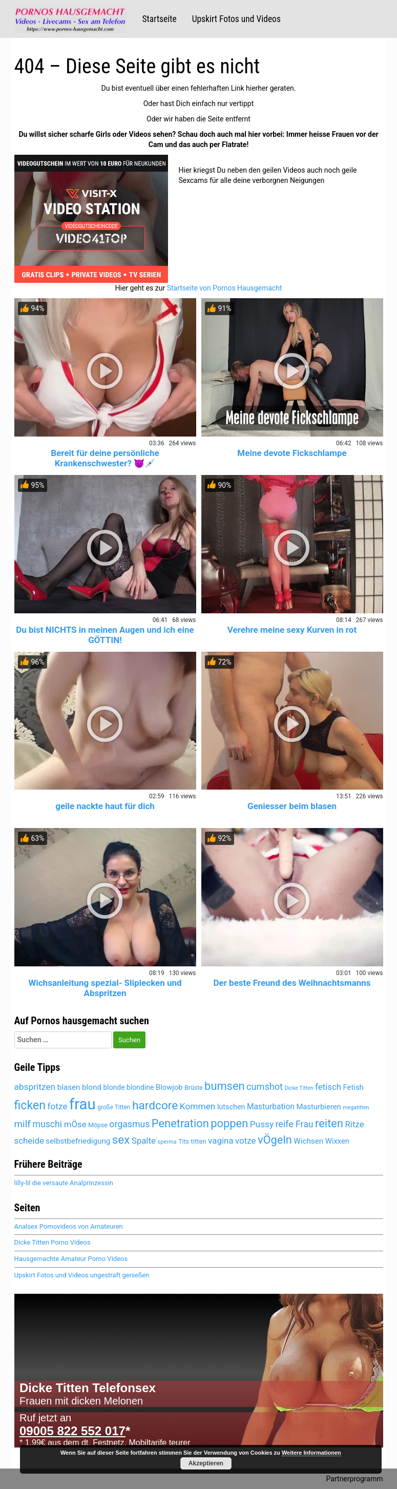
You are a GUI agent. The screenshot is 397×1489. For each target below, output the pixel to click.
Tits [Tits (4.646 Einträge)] (183, 1141)
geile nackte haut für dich (105, 806)
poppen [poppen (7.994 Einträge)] (229, 1123)
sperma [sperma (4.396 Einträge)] (166, 1142)
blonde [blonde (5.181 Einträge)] (113, 1087)
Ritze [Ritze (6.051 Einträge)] (354, 1124)
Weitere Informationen (311, 1453)
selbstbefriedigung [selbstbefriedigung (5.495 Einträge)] (78, 1141)
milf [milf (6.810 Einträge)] (22, 1124)
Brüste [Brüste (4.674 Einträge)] (193, 1087)
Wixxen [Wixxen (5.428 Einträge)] (337, 1141)
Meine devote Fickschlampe (291, 453)
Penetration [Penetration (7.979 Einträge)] (180, 1123)
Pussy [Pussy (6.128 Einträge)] (262, 1124)
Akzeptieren (206, 1463)
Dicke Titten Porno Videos (52, 1242)
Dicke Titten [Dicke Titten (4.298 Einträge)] (299, 1088)
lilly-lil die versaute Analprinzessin (63, 1183)
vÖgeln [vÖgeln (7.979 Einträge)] (275, 1139)
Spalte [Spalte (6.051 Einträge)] (144, 1140)
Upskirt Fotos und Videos (236, 19)
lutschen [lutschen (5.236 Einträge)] (231, 1107)
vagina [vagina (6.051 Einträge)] (220, 1140)
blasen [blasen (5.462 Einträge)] (68, 1087)
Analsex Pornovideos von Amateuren (68, 1226)
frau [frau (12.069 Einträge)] (82, 1104)
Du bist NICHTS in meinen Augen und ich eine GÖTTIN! (105, 635)
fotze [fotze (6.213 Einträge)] (57, 1106)
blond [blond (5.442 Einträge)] (91, 1087)
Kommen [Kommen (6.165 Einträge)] (198, 1106)
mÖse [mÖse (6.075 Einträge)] (75, 1124)
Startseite (159, 19)
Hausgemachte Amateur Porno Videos (71, 1259)
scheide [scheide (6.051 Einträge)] (29, 1140)
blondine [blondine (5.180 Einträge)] (140, 1087)
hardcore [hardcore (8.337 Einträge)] (155, 1105)
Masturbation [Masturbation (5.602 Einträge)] (271, 1106)
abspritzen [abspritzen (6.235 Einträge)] (35, 1087)
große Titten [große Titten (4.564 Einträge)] (113, 1107)
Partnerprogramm (354, 1479)
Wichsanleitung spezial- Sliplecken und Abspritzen (104, 988)
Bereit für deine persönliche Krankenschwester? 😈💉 (105, 458)
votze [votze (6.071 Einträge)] (245, 1140)
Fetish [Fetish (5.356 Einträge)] (353, 1087)
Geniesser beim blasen (292, 806)
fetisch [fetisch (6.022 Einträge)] (328, 1087)
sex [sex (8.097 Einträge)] (121, 1139)
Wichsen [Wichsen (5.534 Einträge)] (308, 1141)
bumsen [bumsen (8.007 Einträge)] (224, 1086)
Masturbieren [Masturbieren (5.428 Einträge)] (318, 1106)
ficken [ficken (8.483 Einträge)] (30, 1105)
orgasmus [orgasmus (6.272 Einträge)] (129, 1124)
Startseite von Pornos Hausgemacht (224, 288)
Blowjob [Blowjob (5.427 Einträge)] (169, 1087)
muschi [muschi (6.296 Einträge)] (47, 1124)
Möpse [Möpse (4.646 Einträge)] (98, 1125)
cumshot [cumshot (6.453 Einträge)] (264, 1086)
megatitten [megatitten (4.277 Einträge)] (356, 1107)
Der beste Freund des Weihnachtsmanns (291, 983)
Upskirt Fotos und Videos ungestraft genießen (82, 1275)
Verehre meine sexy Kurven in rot (292, 630)
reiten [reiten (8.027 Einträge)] (329, 1123)
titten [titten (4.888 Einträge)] (198, 1141)
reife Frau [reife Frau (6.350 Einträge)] (295, 1124)
